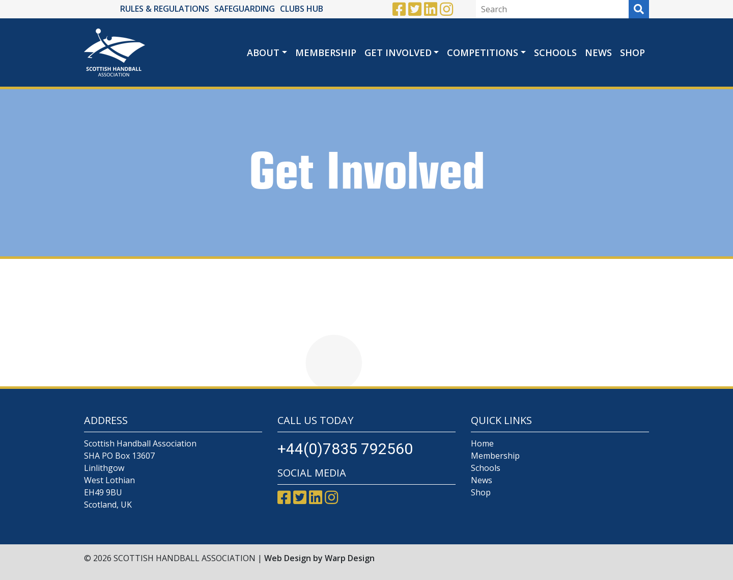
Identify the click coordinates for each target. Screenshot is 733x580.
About (263, 52)
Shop (632, 52)
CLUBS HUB (301, 8)
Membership (325, 52)
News (598, 52)
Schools (555, 52)
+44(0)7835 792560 (345, 449)
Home (482, 443)
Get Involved (398, 52)
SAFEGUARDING (244, 8)
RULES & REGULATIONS (164, 8)
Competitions (482, 52)
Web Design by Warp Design (319, 558)
